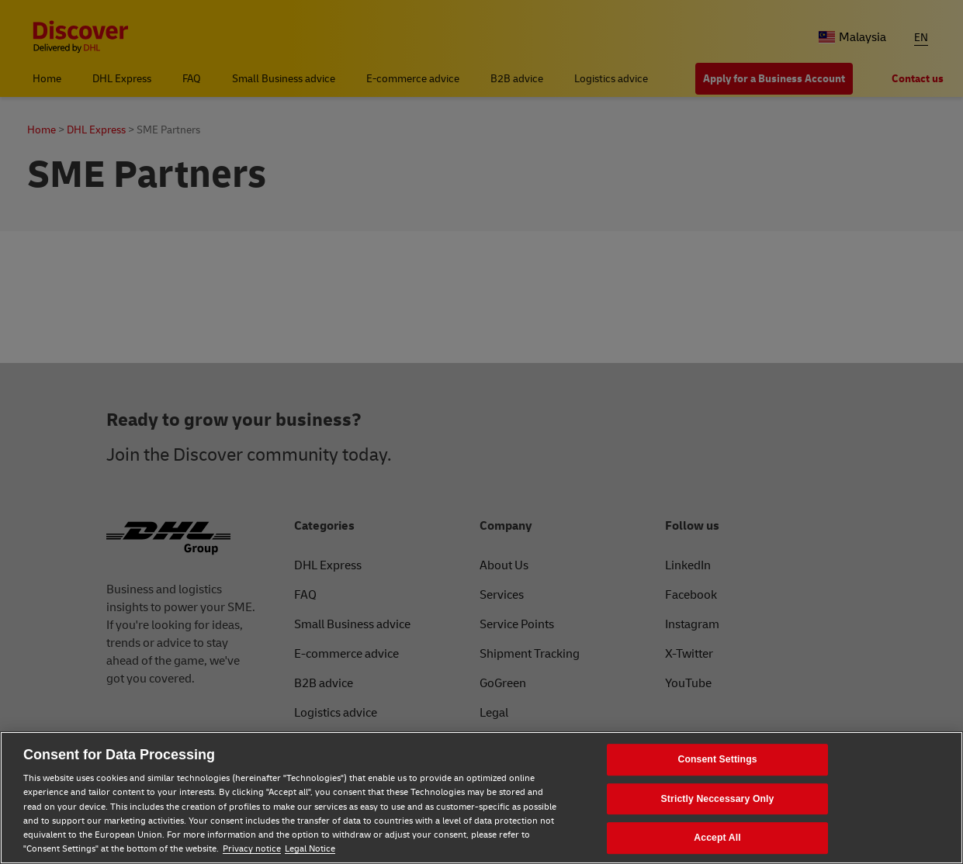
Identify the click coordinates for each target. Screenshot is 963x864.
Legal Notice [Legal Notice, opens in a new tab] (310, 849)
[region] (481, 797)
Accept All (717, 838)
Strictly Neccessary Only (717, 798)
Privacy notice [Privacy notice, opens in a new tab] (252, 849)
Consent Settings (717, 759)
